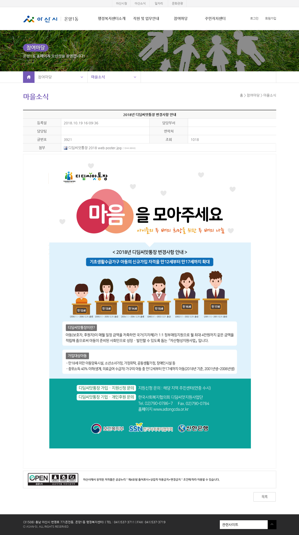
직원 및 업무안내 (146, 18)
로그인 (254, 18)
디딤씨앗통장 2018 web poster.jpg (100, 148)
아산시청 (121, 3)
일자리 (159, 3)
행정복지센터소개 (111, 18)
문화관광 (177, 3)
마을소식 (98, 77)
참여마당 (181, 18)
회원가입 (270, 18)
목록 (264, 497)
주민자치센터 (215, 18)
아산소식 (140, 3)
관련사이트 (244, 524)
